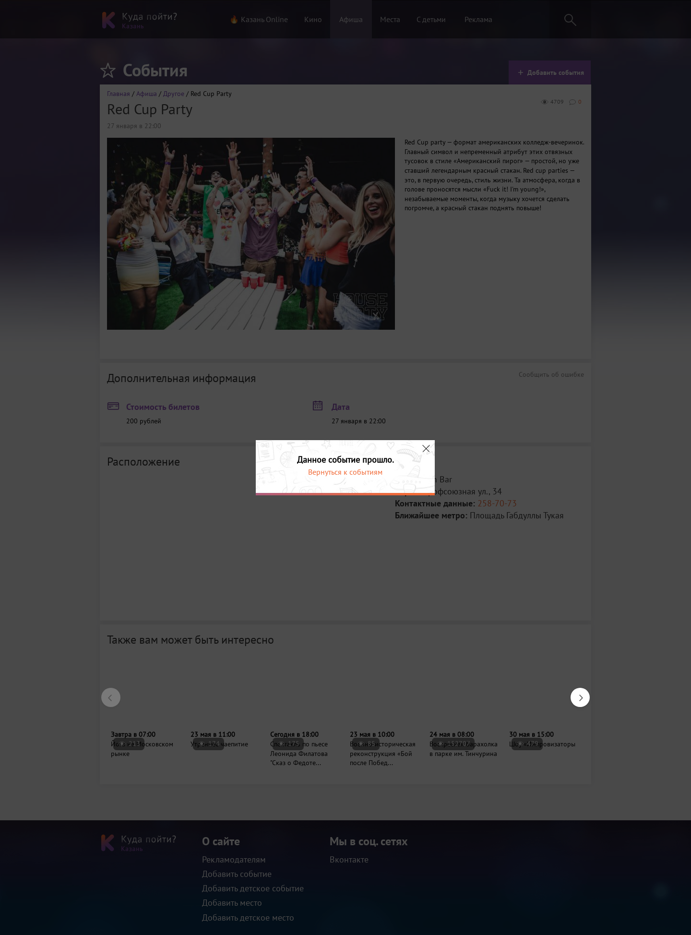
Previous (106, 692)
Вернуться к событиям (345, 472)
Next (575, 692)
